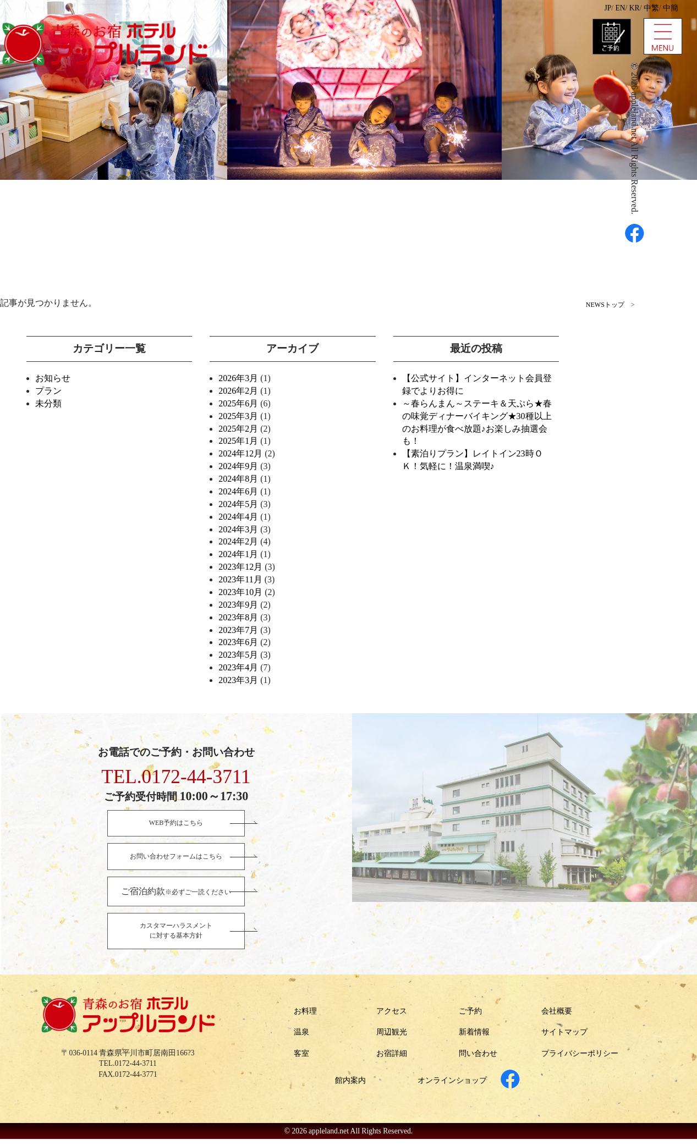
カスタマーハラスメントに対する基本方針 (176, 935)
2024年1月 (238, 554)
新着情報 (474, 1038)
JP (607, 8)
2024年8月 (238, 478)
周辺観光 (391, 1038)
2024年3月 (238, 529)
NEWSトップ (605, 305)
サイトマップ (564, 1038)
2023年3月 (238, 680)
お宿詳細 (391, 1059)
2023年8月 (238, 617)
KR (634, 8)
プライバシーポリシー (579, 1059)
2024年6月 (238, 491)
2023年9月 (238, 604)
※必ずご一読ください (176, 894)
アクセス (391, 1016)
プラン (48, 390)
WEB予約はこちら (176, 823)
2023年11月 (240, 579)
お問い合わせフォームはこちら (176, 858)
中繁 (651, 8)
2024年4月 (238, 516)
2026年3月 (238, 378)
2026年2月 (238, 390)
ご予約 (470, 1016)
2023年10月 (240, 592)
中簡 (670, 8)
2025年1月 (238, 440)
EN (620, 8)
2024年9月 (238, 466)
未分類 (48, 403)
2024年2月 (238, 541)
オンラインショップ (452, 1086)
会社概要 (556, 1016)
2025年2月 (238, 428)
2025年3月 (238, 416)
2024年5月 (238, 504)
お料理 (305, 1016)
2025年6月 (238, 403)
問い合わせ (478, 1059)
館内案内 (350, 1086)
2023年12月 (240, 566)
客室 (301, 1059)
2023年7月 (238, 630)
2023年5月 (238, 654)
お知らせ (52, 378)
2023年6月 (238, 642)
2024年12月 (240, 453)
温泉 (301, 1038)
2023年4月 (238, 667)
